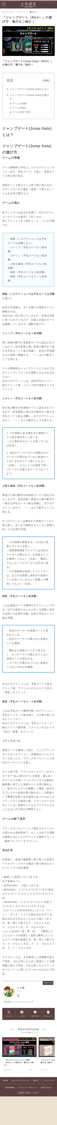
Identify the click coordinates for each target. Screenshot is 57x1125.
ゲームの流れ (19, 108)
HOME (5, 1080)
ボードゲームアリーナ (21, 1080)
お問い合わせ (46, 1087)
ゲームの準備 (19, 103)
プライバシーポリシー (27, 1087)
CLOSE (46, 80)
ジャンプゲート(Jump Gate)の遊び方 (29, 97)
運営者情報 (9, 1087)
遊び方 (33, 12)
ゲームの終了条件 (21, 112)
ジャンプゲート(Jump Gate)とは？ (29, 89)
